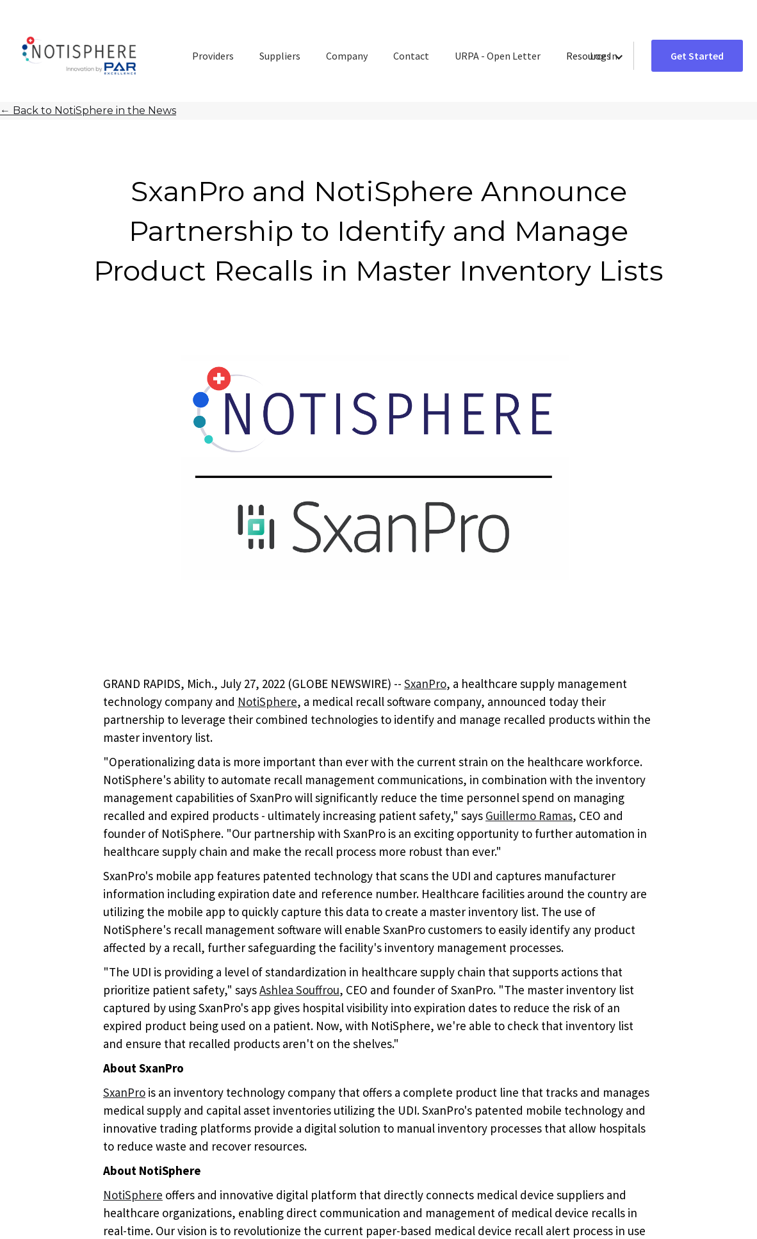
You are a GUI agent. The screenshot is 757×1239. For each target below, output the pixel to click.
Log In (603, 55)
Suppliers (279, 55)
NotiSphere (267, 701)
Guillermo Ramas (529, 815)
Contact (411, 55)
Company (347, 55)
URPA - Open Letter (498, 55)
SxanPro (425, 683)
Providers (213, 55)
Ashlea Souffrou (299, 989)
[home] (79, 56)
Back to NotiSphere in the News (88, 110)
